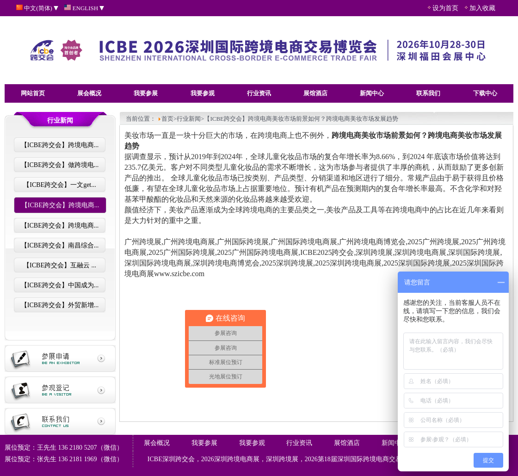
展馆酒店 (315, 93)
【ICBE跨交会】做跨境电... (60, 164)
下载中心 (485, 93)
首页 (167, 118)
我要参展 (146, 93)
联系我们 (428, 93)
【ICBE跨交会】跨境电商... (60, 145)
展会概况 (89, 93)
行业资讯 (259, 93)
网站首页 (33, 93)
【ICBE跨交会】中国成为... (60, 285)
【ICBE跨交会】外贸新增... (60, 305)
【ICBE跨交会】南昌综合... (60, 245)
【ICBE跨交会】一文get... (59, 184)
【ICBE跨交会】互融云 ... (59, 265)
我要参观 (203, 93)
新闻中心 (372, 93)
